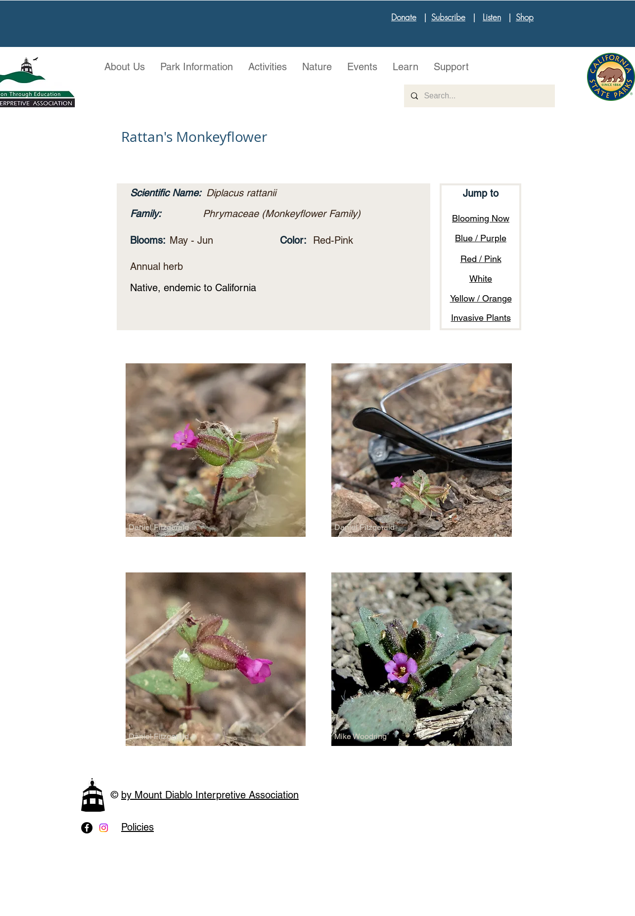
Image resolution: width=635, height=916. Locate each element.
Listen (492, 17)
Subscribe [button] (448, 17)
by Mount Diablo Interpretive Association (210, 795)
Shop (525, 17)
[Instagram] (103, 827)
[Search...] (479, 96)
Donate (403, 17)
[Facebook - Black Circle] (86, 827)
